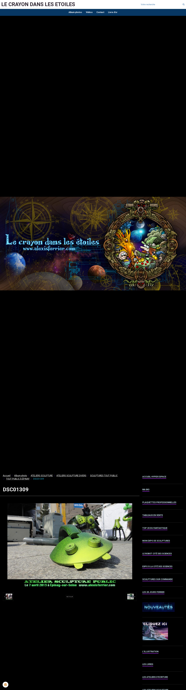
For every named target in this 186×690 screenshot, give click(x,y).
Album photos (75, 12)
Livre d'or (112, 12)
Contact (100, 12)
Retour (70, 597)
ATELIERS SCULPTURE (42, 475)
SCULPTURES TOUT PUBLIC (104, 475)
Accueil (6, 475)
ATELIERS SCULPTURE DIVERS (71, 475)
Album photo (20, 475)
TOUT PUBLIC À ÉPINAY (17, 479)
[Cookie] (5, 685)
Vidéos (89, 12)
